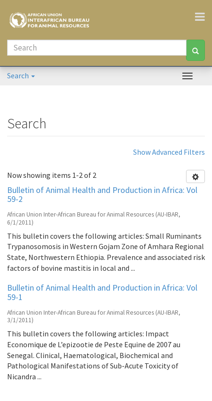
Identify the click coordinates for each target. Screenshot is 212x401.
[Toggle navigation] (203, 16)
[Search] (97, 48)
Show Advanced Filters (169, 152)
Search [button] (21, 75)
